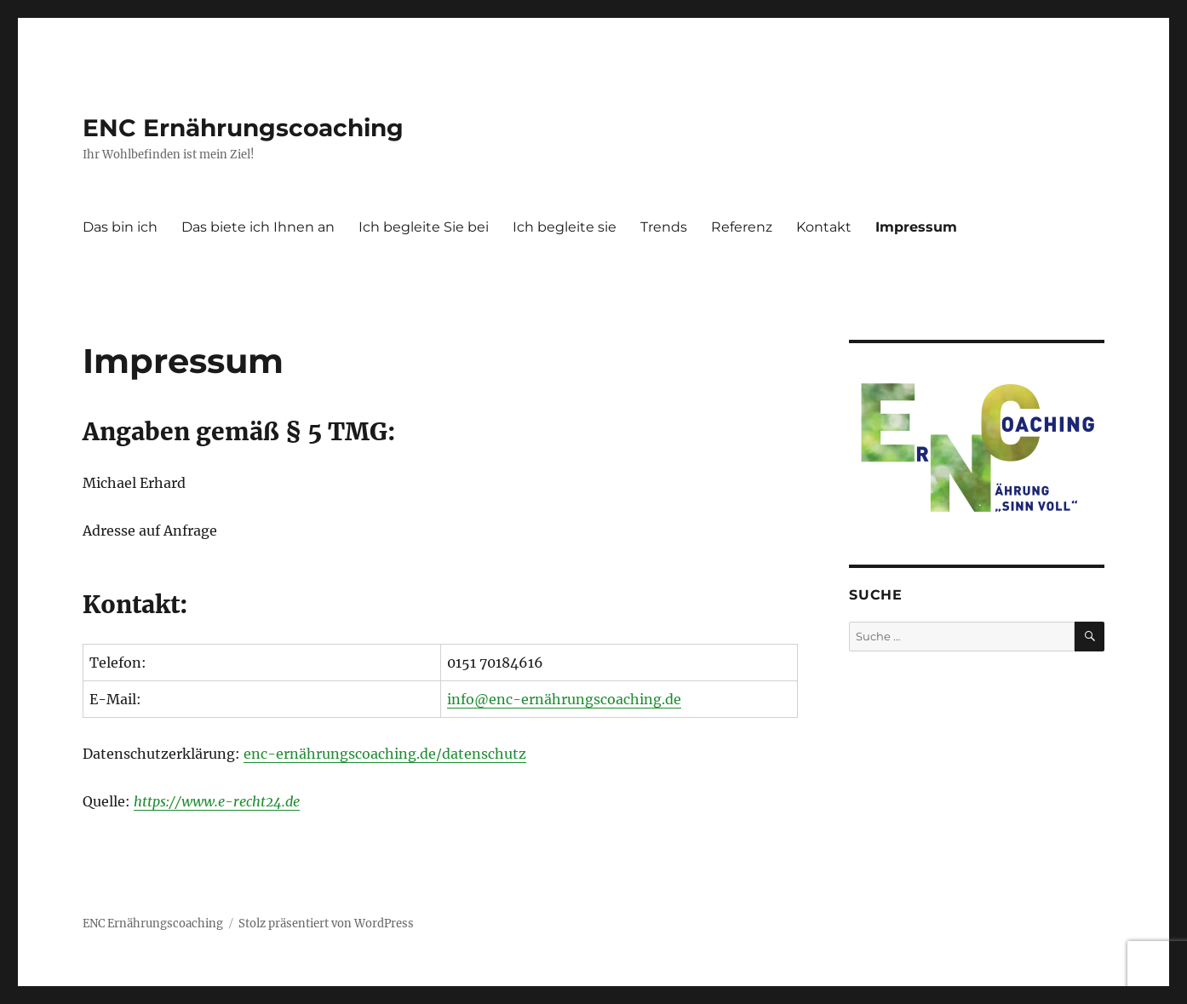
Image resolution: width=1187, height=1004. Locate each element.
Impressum (916, 227)
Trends (663, 227)
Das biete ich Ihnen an (258, 227)
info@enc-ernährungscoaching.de (564, 699)
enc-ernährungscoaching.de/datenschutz (385, 753)
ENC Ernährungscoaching (243, 127)
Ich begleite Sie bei (423, 227)
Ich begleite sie (564, 227)
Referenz (741, 227)
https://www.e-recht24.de (217, 801)
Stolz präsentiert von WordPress (326, 923)
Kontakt (824, 227)
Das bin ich (120, 227)
